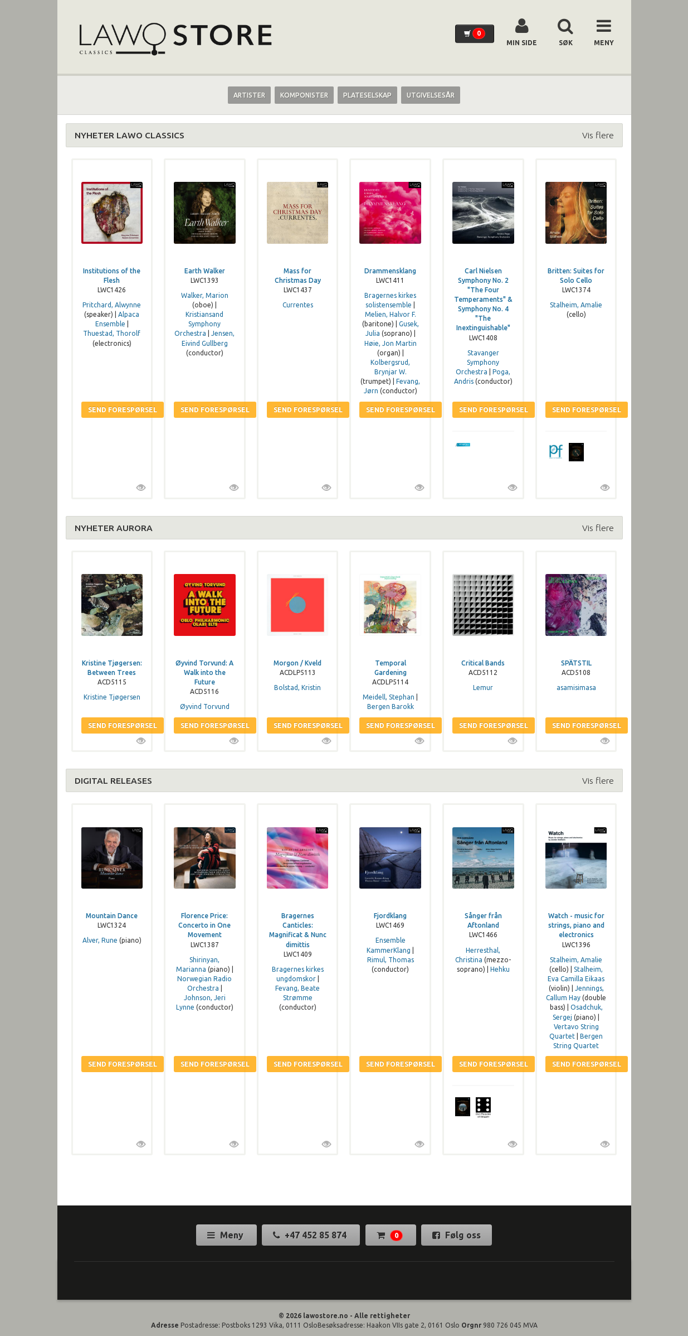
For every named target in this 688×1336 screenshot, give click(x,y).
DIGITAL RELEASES (113, 780)
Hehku (500, 969)
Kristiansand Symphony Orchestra (198, 324)
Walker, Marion (204, 295)
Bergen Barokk (390, 706)
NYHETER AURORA (114, 528)
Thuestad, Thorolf (111, 333)
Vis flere (598, 135)
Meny (226, 1235)
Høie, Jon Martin (390, 343)
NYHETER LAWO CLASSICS (129, 135)
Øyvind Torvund (205, 706)
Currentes (297, 304)
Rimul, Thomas (390, 959)
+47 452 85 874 (311, 1235)
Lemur (483, 687)
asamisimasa (576, 687)
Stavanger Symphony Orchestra (477, 362)
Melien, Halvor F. (390, 314)
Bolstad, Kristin (297, 687)
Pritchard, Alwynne (111, 304)
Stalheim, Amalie (576, 304)
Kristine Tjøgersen (112, 697)
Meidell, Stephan (388, 697)
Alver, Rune (100, 940)
